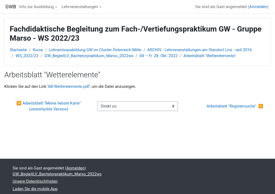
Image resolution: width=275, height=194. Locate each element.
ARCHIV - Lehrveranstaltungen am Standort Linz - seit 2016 (199, 49)
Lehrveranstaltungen (79, 6)
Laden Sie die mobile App (35, 188)
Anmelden (258, 6)
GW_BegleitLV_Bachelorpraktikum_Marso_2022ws (89, 55)
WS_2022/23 (27, 55)
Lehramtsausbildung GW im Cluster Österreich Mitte (95, 49)
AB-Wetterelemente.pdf (68, 86)
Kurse (38, 49)
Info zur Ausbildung (36, 6)
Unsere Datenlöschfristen (35, 181)
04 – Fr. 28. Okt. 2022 (158, 55)
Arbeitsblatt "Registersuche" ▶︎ (235, 106)
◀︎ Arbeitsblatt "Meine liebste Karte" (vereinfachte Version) (49, 106)
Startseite (18, 49)
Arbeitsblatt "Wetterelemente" (209, 55)
